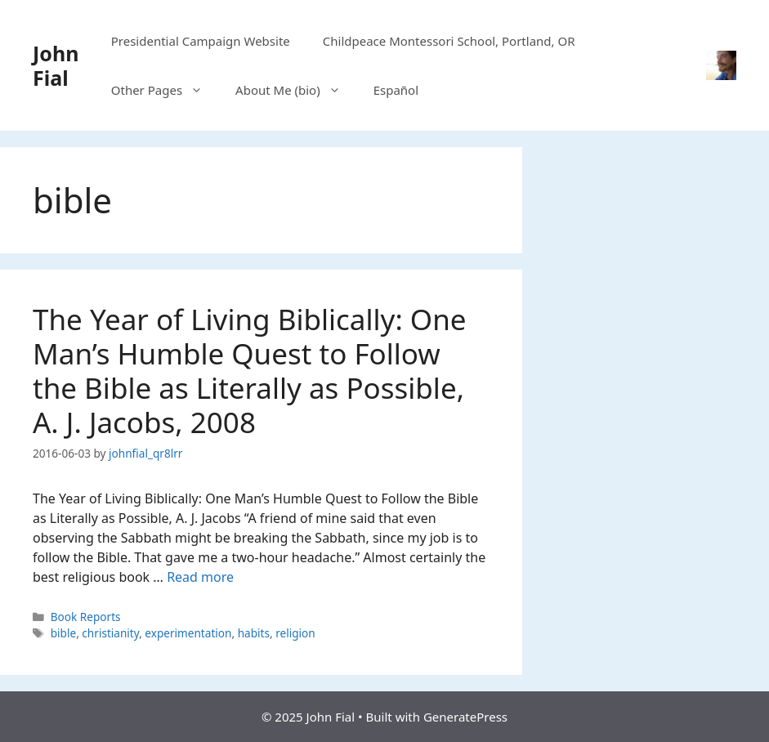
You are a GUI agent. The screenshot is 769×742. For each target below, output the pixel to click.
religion (295, 633)
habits (254, 633)
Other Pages (165, 89)
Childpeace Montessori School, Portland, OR (449, 41)
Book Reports (86, 616)
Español (395, 90)
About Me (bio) (296, 89)
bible (63, 633)
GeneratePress (465, 716)
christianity (110, 633)
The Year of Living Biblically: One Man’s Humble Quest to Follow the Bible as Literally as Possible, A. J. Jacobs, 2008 (250, 370)
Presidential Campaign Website (200, 41)
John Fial (55, 65)
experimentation (188, 633)
